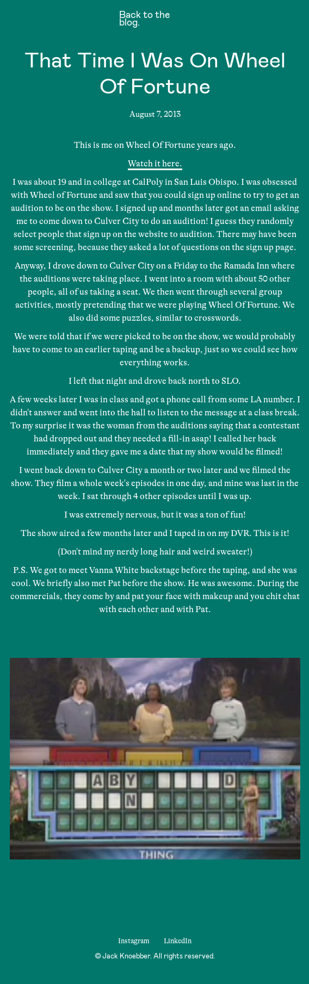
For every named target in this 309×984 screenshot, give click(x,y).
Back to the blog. (144, 19)
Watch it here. (155, 164)
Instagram (134, 941)
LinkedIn (177, 941)
